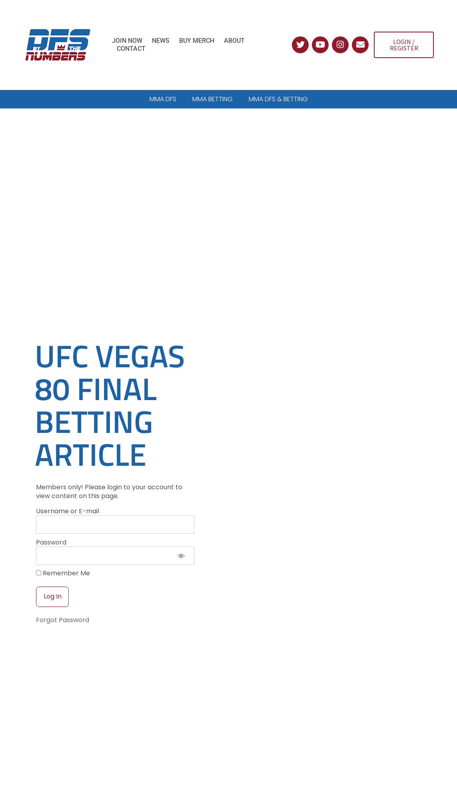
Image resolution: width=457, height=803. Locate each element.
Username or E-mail (67, 490)
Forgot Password (62, 600)
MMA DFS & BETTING (278, 99)
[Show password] (181, 535)
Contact (131, 48)
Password (51, 522)
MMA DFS (163, 99)
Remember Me (63, 553)
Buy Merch (196, 40)
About (234, 40)
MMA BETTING (212, 99)
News (161, 40)
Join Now (127, 40)
